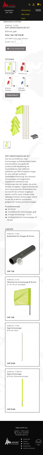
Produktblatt (12, 95)
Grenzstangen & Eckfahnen (12, 21)
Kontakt (25, 441)
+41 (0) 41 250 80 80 (22, 433)
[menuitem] (34, 5)
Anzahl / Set (15, 45)
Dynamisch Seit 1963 (9, 12)
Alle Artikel (25, 14)
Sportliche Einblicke (29, 448)
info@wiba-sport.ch (21, 435)
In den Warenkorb (15, 49)
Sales (23, 18)
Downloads (26, 439)
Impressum (26, 443)
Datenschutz (27, 446)
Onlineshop (25, 10)
